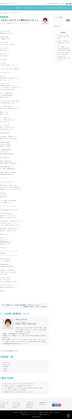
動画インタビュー (30, 405)
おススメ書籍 (16, 404)
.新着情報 (9, 23)
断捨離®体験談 (30, 404)
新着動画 (3, 407)
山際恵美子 (6, 366)
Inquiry (62, 3)
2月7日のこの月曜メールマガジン (8, 65)
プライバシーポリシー (33, 412)
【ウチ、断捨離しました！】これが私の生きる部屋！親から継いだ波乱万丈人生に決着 (23, 387)
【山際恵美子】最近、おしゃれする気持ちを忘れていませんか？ (18, 392)
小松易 (5, 368)
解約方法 (51, 412)
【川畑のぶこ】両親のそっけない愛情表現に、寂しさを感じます (18, 385)
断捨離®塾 (51, 3)
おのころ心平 (7, 362)
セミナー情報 (16, 405)
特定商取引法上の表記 (23, 412)
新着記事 (26, 7)
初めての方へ (19, 7)
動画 (31, 7)
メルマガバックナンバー (24, 23)
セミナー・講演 (37, 7)
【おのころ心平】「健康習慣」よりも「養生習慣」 (15, 389)
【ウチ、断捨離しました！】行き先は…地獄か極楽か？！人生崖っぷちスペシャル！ (21, 305)
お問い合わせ (57, 3)
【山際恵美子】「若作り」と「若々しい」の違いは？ (35, 306)
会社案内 (15, 412)
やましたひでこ (15, 23)
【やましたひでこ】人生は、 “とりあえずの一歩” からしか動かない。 (19, 383)
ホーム (46, 3)
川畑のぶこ (6, 370)
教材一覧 (16, 407)
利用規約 (46, 412)
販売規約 (41, 412)
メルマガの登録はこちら (9, 351)
